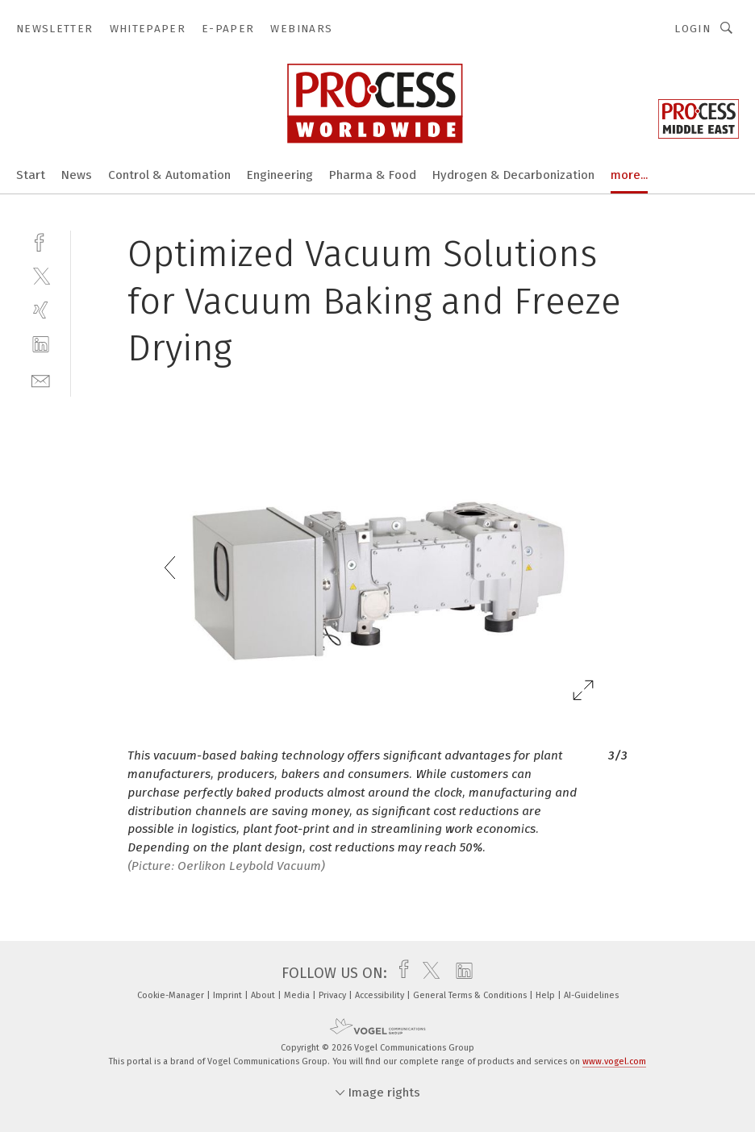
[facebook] (41, 241)
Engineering (280, 175)
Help (546, 995)
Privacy (333, 995)
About (264, 995)
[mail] (41, 379)
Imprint (228, 995)
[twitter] (41, 275)
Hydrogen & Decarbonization (513, 175)
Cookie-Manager (171, 995)
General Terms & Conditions (471, 995)
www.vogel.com (614, 1061)
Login (692, 28)
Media (298, 995)
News (76, 175)
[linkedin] (41, 345)
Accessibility (381, 995)
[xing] (41, 310)
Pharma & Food (372, 175)
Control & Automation (169, 175)
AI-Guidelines (591, 995)
